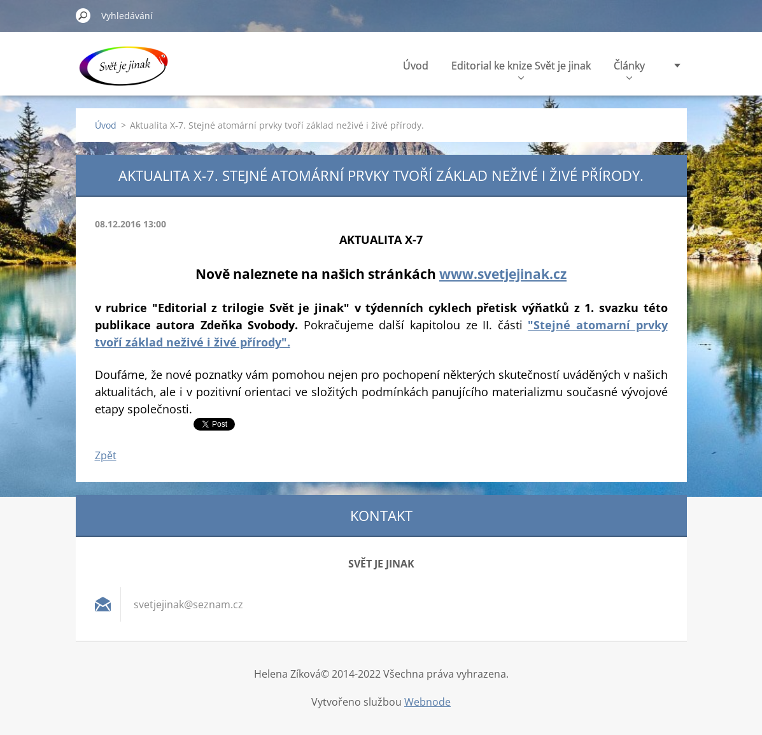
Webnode (427, 702)
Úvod (415, 66)
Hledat (83, 15)
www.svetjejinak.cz (503, 273)
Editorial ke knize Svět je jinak (521, 69)
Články (629, 69)
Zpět (105, 455)
